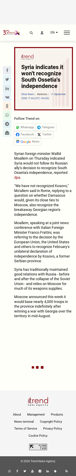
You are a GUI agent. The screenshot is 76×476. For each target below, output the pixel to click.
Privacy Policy (52, 428)
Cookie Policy (38, 436)
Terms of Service (25, 428)
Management (36, 414)
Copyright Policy (51, 421)
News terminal (24, 421)
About (17, 414)
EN (52, 32)
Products (57, 414)
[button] (7, 70)
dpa (17, 177)
